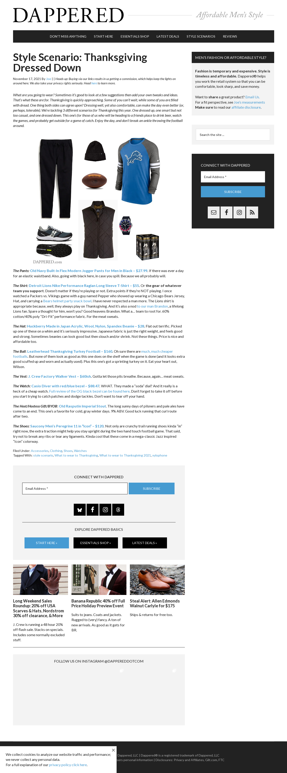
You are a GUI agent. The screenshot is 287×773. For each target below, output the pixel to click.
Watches (80, 450)
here (94, 83)
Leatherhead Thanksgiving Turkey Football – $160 (69, 351)
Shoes (68, 450)
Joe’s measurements (249, 101)
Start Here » (46, 542)
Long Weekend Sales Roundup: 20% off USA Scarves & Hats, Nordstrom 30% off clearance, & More (38, 608)
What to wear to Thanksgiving (76, 455)
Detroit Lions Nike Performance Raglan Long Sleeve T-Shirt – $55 (84, 285)
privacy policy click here (68, 764)
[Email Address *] (75, 488)
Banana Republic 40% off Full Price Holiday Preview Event (98, 603)
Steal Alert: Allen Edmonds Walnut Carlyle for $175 (155, 603)
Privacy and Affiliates (189, 759)
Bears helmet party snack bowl (67, 300)
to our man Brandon (152, 305)
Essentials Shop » (95, 542)
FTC (221, 759)
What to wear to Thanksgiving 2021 (125, 455)
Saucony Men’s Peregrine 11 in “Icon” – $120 (67, 425)
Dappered (143, 15)
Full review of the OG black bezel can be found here (89, 390)
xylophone (159, 455)
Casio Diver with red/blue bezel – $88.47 (65, 385)
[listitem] (55, 179)
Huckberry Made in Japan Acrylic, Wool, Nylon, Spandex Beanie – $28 (85, 325)
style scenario (43, 455)
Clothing (56, 450)
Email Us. (252, 96)
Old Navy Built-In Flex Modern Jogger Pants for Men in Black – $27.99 (88, 270)
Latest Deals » (144, 542)
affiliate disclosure (246, 107)
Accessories (40, 450)
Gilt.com (211, 759)
